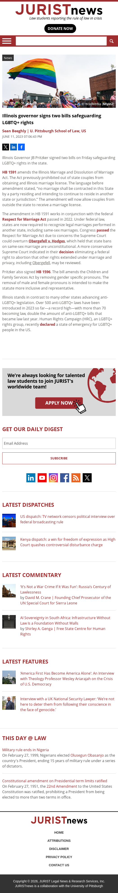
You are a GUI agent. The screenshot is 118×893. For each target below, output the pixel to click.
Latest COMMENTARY (31, 575)
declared (47, 324)
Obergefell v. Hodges (47, 241)
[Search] (61, 41)
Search (111, 41)
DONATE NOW (60, 28)
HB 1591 (9, 172)
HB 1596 (43, 271)
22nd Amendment (62, 786)
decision (66, 251)
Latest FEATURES (25, 661)
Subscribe (59, 458)
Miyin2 (108, 104)
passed (103, 230)
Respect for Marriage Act (24, 219)
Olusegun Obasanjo (87, 755)
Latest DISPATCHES (28, 504)
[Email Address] (59, 443)
